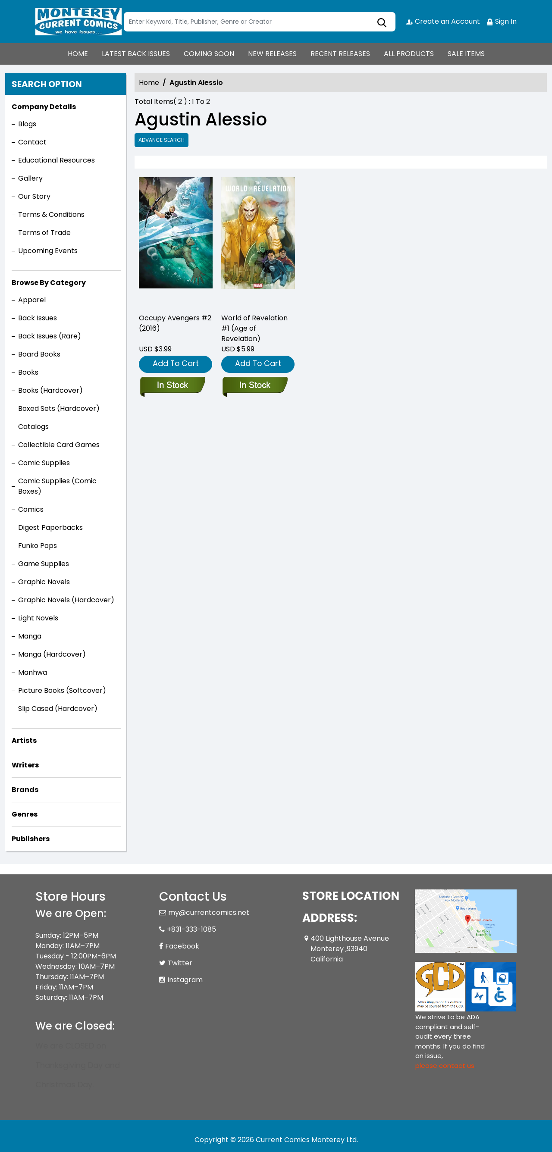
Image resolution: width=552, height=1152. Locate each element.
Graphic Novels (44, 582)
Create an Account (443, 21)
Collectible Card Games (59, 445)
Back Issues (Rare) (49, 336)
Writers (25, 765)
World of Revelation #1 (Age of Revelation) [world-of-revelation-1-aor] (254, 328)
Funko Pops (37, 546)
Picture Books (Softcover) (62, 690)
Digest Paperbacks (50, 527)
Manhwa (32, 672)
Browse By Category (49, 283)
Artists (24, 740)
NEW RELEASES (272, 54)
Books (28, 372)
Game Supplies (43, 564)
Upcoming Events (48, 251)
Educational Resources (56, 160)
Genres (25, 814)
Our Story (34, 196)
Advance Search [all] (161, 140)
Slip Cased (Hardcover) (57, 709)
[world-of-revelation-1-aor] (258, 241)
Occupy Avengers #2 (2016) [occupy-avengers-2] (175, 323)
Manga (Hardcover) (52, 654)
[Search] (259, 21)
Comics (31, 509)
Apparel (32, 300)
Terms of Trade (44, 233)
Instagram (185, 980)
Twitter (180, 963)
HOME (78, 54)
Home (149, 83)
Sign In (501, 21)
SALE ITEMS (466, 54)
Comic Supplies (44, 463)
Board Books (39, 354)
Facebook (182, 946)
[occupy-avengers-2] (176, 241)
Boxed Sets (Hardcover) (59, 408)
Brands (25, 790)
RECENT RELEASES (340, 54)
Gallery (30, 178)
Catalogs (33, 427)
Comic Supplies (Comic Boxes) (57, 486)
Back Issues (37, 318)
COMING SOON (209, 54)
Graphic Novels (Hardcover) (66, 600)
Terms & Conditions (51, 214)
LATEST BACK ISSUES (136, 54)
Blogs (27, 124)
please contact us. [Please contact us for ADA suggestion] (445, 1065)
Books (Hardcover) (50, 390)
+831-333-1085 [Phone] (191, 929)
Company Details (44, 107)
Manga (29, 636)
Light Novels (38, 618)
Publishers (31, 839)
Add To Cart (176, 363)
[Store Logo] (78, 21)
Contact (32, 142)
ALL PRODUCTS (409, 54)
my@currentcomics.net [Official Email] (208, 912)
